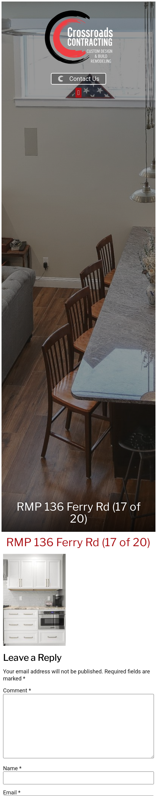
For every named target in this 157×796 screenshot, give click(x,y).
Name (12, 768)
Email (12, 792)
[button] (78, 93)
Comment (17, 690)
